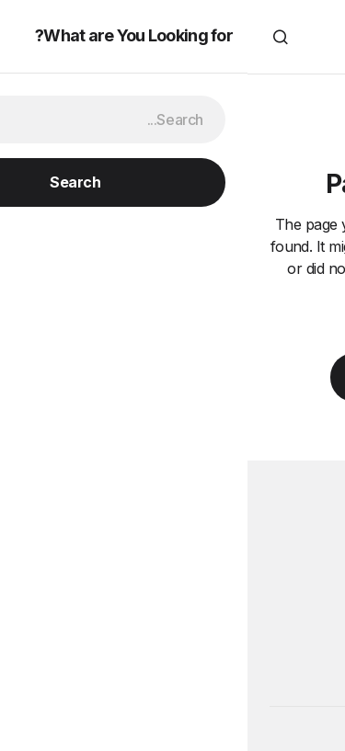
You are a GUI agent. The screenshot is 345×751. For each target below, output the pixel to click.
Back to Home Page (172, 377)
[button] (312, 37)
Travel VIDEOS (172, 37)
